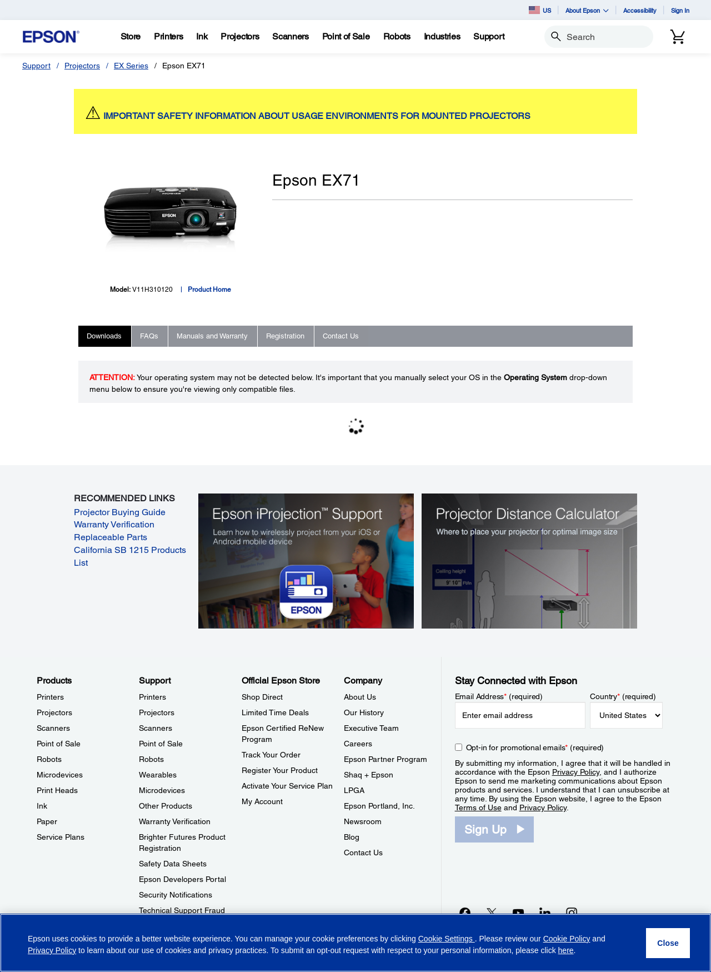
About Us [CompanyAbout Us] (360, 696)
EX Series (131, 65)
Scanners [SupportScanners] (155, 728)
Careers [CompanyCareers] (358, 743)
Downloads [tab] (104, 336)
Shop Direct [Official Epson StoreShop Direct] (262, 696)
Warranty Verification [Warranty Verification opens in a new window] (114, 524)
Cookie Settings (446, 938)
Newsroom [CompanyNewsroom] (363, 821)
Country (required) (623, 696)
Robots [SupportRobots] (151, 759)
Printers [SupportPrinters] (152, 696)
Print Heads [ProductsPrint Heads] (57, 790)
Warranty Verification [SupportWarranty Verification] (175, 821)
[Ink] (202, 36)
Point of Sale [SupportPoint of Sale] (161, 743)
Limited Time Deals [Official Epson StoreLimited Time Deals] (275, 712)
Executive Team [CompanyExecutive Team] (371, 728)
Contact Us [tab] (341, 336)
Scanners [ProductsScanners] (53, 728)
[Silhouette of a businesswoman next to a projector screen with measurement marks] (529, 560)
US (540, 10)
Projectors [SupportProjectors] (156, 712)
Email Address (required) (499, 696)
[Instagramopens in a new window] (572, 913)
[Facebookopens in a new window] (465, 913)
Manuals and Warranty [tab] (212, 336)
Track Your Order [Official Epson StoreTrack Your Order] (271, 754)
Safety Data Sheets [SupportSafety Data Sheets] (173, 863)
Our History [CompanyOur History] (364, 712)
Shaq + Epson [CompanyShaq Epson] (368, 774)
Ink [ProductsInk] (42, 805)
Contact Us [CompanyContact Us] (363, 852)
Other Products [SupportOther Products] (165, 805)
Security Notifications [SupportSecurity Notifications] (175, 894)
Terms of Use (478, 807)
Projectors (82, 65)
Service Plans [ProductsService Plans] (60, 837)
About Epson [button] (587, 10)
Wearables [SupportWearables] (158, 774)
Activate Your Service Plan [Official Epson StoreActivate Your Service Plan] (287, 785)
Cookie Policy (566, 938)
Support (36, 65)
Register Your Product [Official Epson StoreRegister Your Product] (280, 770)
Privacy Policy (575, 771)
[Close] (668, 943)
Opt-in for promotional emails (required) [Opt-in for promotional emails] (535, 747)
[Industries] (442, 36)
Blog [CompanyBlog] (351, 837)
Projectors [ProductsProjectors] (54, 712)
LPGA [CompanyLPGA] (354, 790)
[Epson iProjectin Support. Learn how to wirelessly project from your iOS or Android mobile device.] (306, 560)
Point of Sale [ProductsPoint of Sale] (59, 743)
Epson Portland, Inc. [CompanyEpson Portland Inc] (379, 805)
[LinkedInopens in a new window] (545, 913)
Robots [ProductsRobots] (49, 759)
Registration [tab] (285, 336)
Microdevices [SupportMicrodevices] (162, 790)
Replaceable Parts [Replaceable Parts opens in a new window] (110, 537)
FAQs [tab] (149, 336)
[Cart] (678, 37)
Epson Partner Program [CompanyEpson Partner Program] (385, 759)
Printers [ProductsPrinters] (50, 696)
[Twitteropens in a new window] (492, 913)
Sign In (680, 10)
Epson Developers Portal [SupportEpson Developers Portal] (182, 879)
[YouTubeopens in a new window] (518, 913)
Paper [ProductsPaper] (47, 821)
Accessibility (640, 10)
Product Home (209, 289)
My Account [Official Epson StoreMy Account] (262, 801)
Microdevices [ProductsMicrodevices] (60, 774)
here (566, 950)
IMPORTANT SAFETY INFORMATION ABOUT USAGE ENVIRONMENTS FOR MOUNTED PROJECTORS (316, 116)
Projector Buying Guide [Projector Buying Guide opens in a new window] (120, 512)
